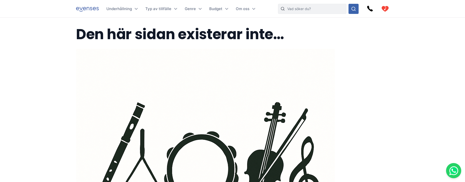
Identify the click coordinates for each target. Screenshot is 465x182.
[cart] (385, 9)
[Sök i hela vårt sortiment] (353, 9)
